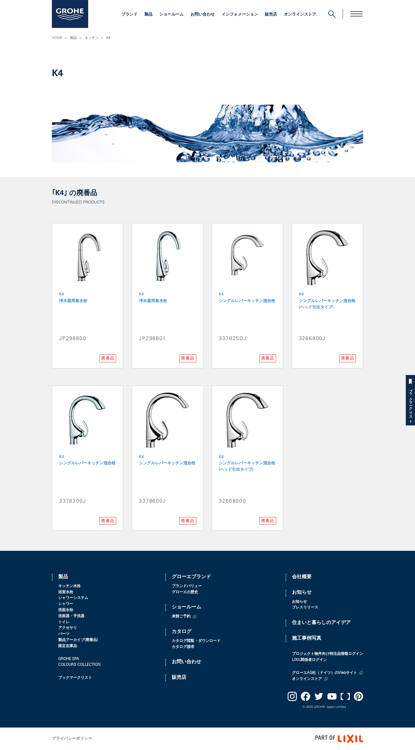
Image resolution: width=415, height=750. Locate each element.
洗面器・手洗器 (71, 616)
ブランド (129, 15)
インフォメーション (240, 15)
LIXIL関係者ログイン (309, 660)
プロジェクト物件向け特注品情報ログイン (327, 654)
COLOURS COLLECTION (79, 665)
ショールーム (171, 15)
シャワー (65, 604)
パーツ (63, 634)
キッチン (92, 38)
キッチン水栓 (69, 586)
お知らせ (302, 592)
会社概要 (302, 577)
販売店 (271, 15)
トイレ (63, 622)
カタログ (181, 632)
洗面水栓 (65, 610)
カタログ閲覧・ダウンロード (196, 641)
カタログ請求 (183, 647)
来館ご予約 (181, 617)
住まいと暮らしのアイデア (321, 623)
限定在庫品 (67, 646)
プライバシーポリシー (72, 739)
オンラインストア (300, 15)
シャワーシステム (73, 598)
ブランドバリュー (187, 586)
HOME (57, 38)
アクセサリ (67, 628)
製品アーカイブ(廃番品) (78, 640)
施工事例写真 (306, 638)
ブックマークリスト (410, 404)
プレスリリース (305, 608)
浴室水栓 (65, 592)
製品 (148, 15)
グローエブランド (191, 577)
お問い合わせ (202, 15)
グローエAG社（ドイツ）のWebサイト (324, 673)
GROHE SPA (68, 659)
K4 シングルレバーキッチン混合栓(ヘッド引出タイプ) (327, 301)
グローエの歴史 (185, 592)
